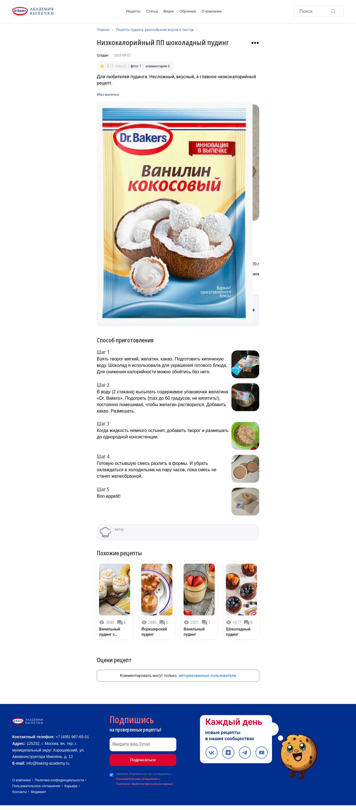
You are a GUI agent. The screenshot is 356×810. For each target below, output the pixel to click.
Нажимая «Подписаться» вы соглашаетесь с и (144, 774)
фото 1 (136, 65)
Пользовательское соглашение (36, 791)
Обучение (188, 12)
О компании (212, 12)
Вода (185, 272)
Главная (103, 30)
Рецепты (133, 12)
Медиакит (38, 797)
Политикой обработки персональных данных (144, 778)
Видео (169, 12)
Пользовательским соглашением (137, 773)
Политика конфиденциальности (59, 785)
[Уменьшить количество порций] (168, 235)
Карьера (71, 791)
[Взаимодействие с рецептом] (255, 42)
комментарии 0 (157, 65)
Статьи (152, 12)
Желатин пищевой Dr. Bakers (123, 263)
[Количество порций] (175, 234)
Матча (102, 272)
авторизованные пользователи (207, 669)
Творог (187, 263)
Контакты (19, 797)
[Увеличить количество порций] (183, 235)
